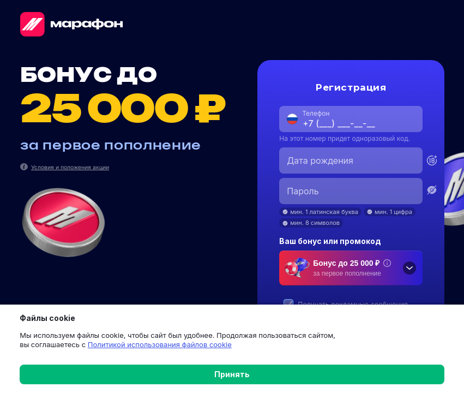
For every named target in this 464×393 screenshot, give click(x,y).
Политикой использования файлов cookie (152, 344)
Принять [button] (232, 374)
